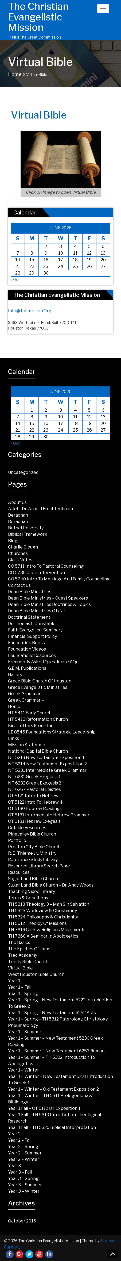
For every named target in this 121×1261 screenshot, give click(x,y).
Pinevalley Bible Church (32, 834)
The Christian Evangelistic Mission (38, 17)
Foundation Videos (27, 649)
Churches (18, 553)
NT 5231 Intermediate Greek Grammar (47, 770)
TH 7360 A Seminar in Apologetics (43, 936)
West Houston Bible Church (36, 974)
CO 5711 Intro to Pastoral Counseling (46, 566)
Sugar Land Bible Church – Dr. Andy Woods (50, 885)
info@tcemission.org (29, 310)
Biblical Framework (27, 534)
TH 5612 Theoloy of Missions (37, 923)
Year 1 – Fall (19, 987)
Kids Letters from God (30, 725)
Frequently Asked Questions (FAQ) (42, 661)
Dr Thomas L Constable (32, 623)
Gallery (15, 674)
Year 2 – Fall (20, 1140)
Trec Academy (22, 955)
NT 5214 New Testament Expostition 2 (47, 763)
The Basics (19, 942)
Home (15, 74)
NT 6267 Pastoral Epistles (34, 789)
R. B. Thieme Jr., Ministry (32, 853)
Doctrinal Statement (29, 617)
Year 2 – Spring (23, 1146)
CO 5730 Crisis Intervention (36, 572)
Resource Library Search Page (39, 865)
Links (13, 738)
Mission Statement (27, 744)
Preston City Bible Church (34, 846)
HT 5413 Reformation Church (38, 719)
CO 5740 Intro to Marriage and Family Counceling (59, 578)
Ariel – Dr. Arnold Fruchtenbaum (40, 508)
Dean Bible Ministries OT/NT (37, 610)
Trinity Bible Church (28, 961)
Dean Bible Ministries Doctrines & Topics (49, 604)
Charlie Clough (23, 547)
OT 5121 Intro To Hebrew (33, 795)
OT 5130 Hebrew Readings (35, 808)
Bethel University (26, 527)
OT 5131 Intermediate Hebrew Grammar (48, 814)
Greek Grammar (24, 693)
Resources (19, 872)
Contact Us (19, 585)
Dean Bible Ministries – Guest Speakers (48, 598)
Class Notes (20, 559)
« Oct (15, 279)
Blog (12, 540)
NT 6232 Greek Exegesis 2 (34, 783)
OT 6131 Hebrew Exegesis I (35, 821)
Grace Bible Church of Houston (39, 681)
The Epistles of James (30, 948)
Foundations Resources (32, 655)
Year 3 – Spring (23, 1178)
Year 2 (14, 1133)
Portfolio (17, 840)
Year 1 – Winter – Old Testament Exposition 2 (53, 1089)
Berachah (18, 515)
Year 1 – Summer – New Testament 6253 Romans (57, 1050)
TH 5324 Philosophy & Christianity (43, 917)
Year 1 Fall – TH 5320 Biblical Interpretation (52, 1127)
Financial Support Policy (32, 636)
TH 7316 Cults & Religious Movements (46, 929)
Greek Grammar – (26, 700)
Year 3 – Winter (24, 1191)
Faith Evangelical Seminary (35, 629)
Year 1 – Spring (23, 993)
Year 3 (14, 1165)
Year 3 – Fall (20, 1172)
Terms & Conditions (28, 897)
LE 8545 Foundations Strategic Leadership (52, 732)
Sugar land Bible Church (33, 878)
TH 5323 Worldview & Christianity (42, 910)
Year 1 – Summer (24, 1031)
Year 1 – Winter (23, 1070)
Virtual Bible (20, 968)
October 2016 (22, 1221)
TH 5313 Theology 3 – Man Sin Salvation (48, 904)
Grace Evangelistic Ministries (37, 687)
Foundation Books (26, 642)
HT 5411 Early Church (30, 712)
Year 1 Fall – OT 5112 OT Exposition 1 (44, 1108)
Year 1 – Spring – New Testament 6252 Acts (52, 1012)
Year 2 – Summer (25, 1152)
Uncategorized (23, 472)
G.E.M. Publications (27, 668)
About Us (17, 502)
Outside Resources (27, 827)
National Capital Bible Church (38, 751)
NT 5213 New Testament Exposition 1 (46, 757)
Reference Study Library (33, 859)
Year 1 (14, 980)
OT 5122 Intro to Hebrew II (35, 802)
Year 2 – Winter (23, 1159)
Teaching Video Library (31, 891)
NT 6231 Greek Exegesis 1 (34, 776)
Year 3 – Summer (25, 1184)
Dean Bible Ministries (29, 591)
